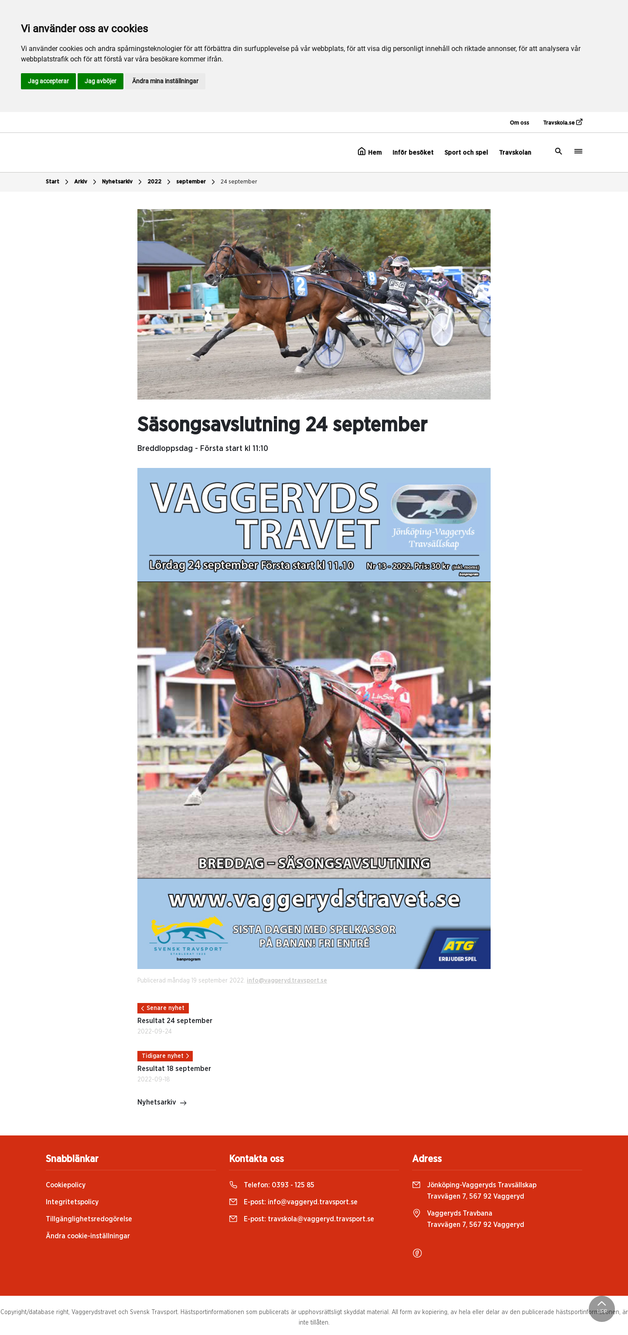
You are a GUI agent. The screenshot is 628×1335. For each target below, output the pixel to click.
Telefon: (271, 1185)
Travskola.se (562, 122)
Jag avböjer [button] (100, 81)
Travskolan (515, 152)
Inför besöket (412, 152)
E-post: (293, 1202)
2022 (160, 182)
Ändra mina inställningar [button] (165, 81)
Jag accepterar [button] (48, 81)
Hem (370, 151)
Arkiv (86, 182)
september (196, 182)
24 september (239, 182)
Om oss (519, 123)
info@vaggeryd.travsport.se (287, 981)
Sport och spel (466, 152)
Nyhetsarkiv (123, 182)
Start (58, 182)
